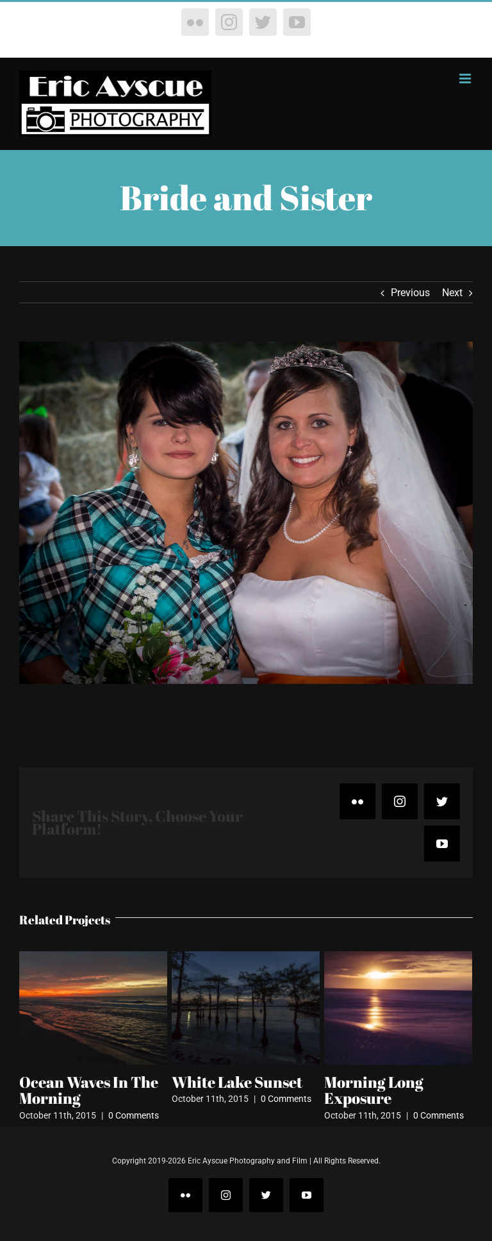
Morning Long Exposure (373, 1090)
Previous (410, 293)
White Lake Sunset (237, 1082)
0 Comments (133, 1115)
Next (452, 293)
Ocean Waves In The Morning (88, 1090)
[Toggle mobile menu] (466, 78)
